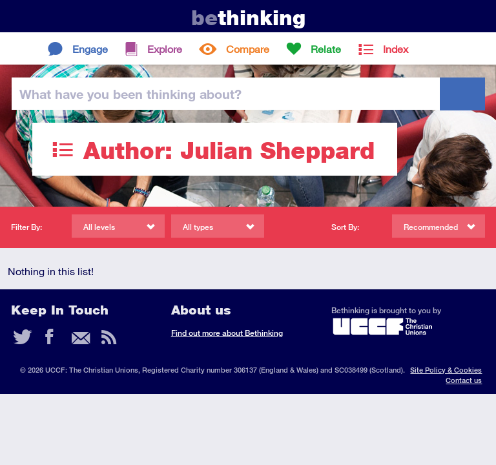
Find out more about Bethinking (227, 333)
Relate (326, 49)
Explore (164, 49)
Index (395, 49)
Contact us (464, 380)
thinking (248, 17)
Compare (247, 49)
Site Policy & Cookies (446, 370)
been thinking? (130, 93)
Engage (90, 49)
